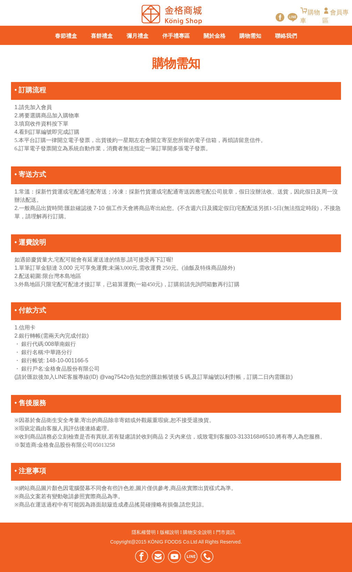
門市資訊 (225, 532)
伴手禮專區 (176, 36)
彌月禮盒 (137, 36)
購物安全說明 (197, 532)
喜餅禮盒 (102, 36)
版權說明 (169, 532)
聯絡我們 (286, 36)
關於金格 (215, 36)
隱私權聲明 (144, 532)
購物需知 (250, 36)
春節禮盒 (66, 36)
